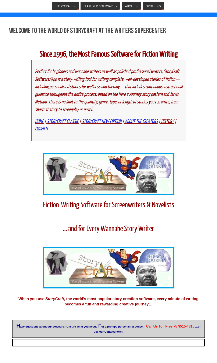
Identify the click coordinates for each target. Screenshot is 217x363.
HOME (39, 121)
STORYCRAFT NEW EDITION (101, 121)
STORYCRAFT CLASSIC (62, 121)
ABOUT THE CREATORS (141, 121)
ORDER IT (41, 128)
